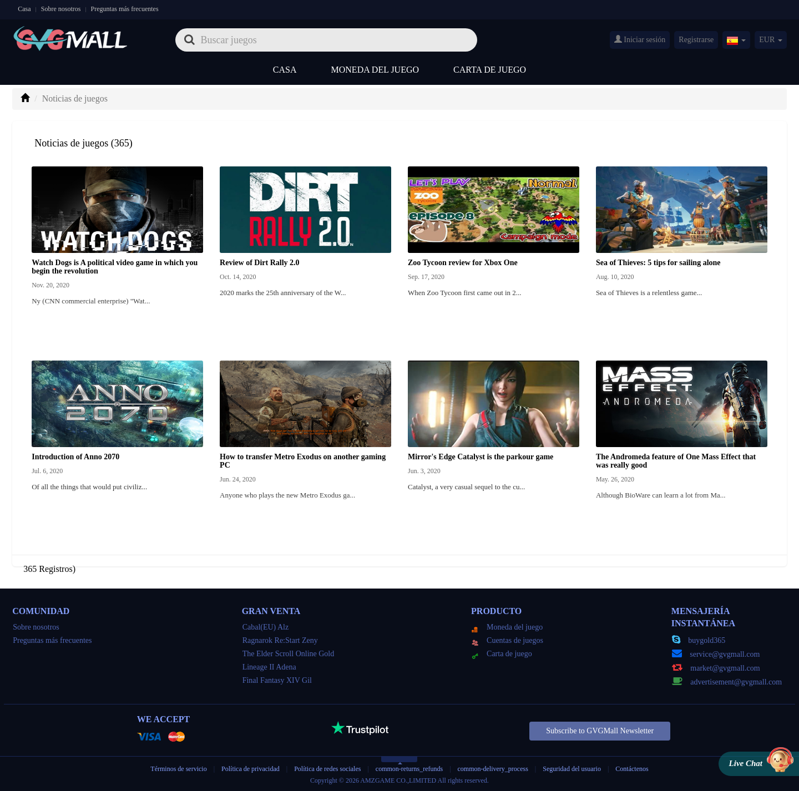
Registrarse (696, 40)
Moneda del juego (375, 69)
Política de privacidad (251, 769)
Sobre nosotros (61, 9)
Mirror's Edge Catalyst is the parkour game (480, 457)
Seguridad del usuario (572, 769)
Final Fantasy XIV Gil (277, 680)
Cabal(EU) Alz (265, 627)
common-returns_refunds (409, 769)
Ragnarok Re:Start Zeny (280, 640)
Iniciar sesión (640, 39)
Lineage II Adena (269, 667)
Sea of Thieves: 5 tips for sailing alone (658, 262)
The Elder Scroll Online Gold (288, 654)
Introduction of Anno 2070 (75, 457)
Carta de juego (489, 69)
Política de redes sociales (327, 769)
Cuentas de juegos (507, 640)
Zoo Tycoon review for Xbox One (463, 262)
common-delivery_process (493, 769)
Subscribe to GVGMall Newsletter (600, 731)
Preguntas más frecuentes (125, 9)
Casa (24, 9)
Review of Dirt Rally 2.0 (259, 262)
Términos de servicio (178, 769)
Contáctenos (631, 769)
